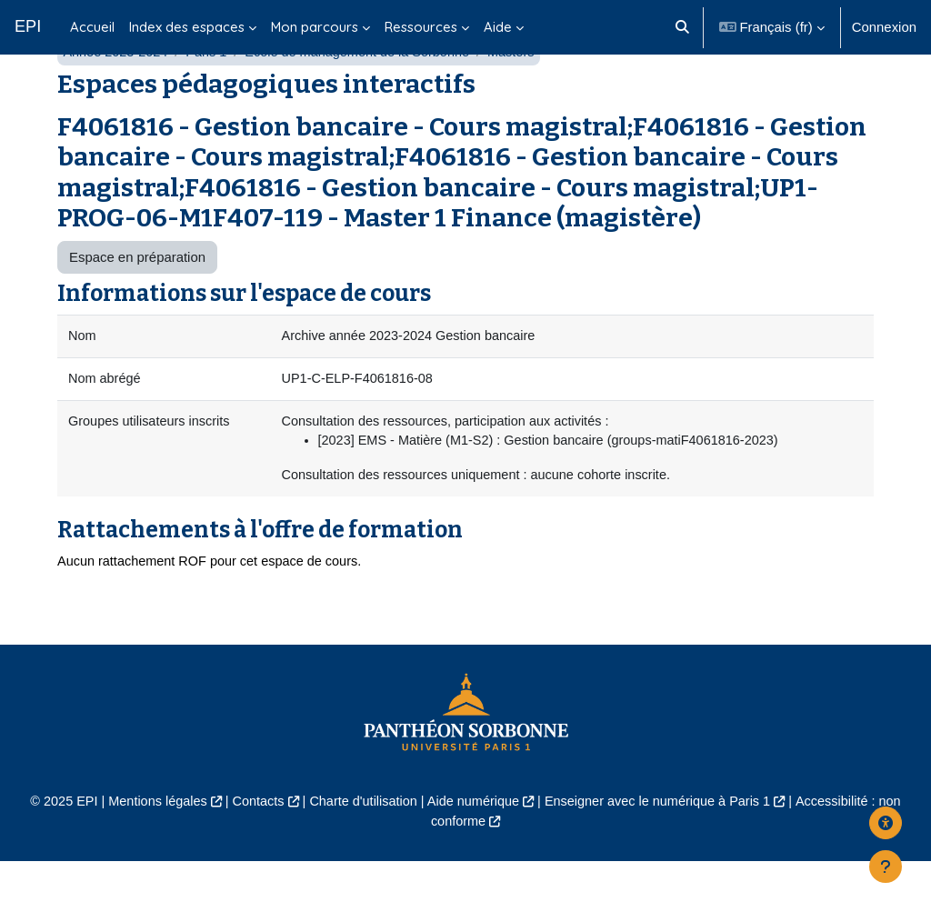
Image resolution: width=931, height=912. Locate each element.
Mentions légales (149, 851)
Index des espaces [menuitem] (187, 26)
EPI (28, 26)
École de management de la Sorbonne (365, 97)
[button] (682, 27)
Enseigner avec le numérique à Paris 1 (662, 851)
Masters (523, 97)
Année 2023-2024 (117, 97)
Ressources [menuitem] (421, 26)
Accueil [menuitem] (92, 26)
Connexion (884, 27)
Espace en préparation (137, 302)
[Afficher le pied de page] (885, 866)
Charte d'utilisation (360, 851)
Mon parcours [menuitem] (314, 26)
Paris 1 (210, 97)
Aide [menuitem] (498, 26)
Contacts (252, 851)
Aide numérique (473, 851)
